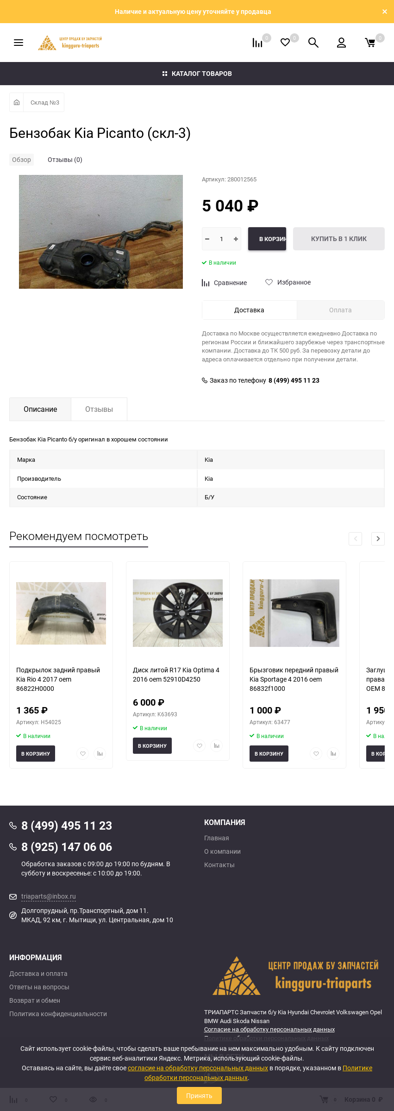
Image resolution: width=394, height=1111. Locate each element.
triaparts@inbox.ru (48, 896)
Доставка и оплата (38, 973)
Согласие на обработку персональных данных (269, 1029)
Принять (199, 1095)
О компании (222, 851)
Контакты (219, 865)
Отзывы (99, 409)
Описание (40, 409)
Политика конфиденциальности (58, 1014)
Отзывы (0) (65, 159)
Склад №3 (45, 102)
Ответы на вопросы (39, 987)
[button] (378, 539)
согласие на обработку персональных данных (198, 1067)
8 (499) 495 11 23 (294, 380)
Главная (216, 838)
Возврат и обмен (34, 1000)
